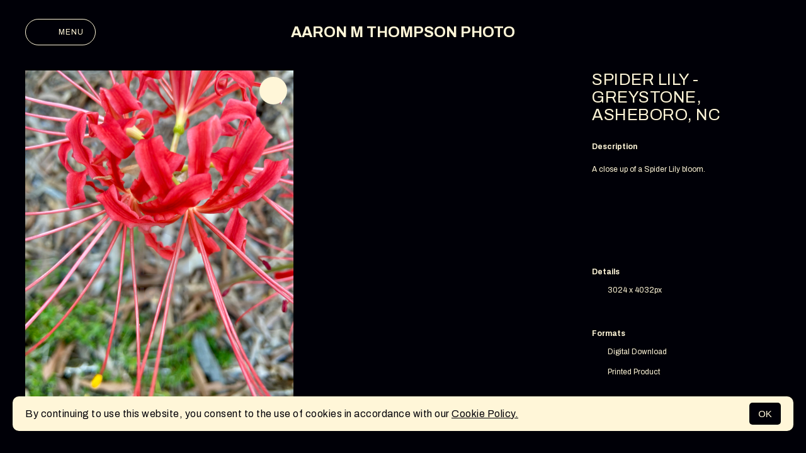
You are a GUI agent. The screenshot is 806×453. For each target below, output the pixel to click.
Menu (60, 32)
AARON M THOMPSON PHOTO (403, 32)
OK (765, 413)
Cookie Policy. (484, 413)
